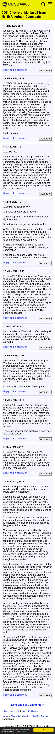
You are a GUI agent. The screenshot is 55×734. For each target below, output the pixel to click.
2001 (35, 716)
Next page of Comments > (27, 704)
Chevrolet (16, 716)
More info (24, 732)
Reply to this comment (15, 70)
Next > (34, 711)
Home (5, 716)
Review (45, 716)
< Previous (7, 711)
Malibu (26, 716)
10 (23, 711)
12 (29, 711)
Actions (45, 70)
